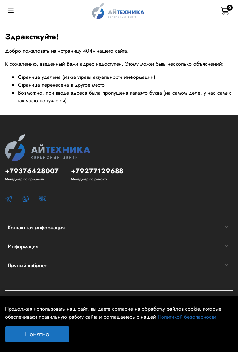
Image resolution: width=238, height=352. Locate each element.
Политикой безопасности (187, 316)
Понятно (37, 334)
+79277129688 (97, 171)
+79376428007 (32, 171)
